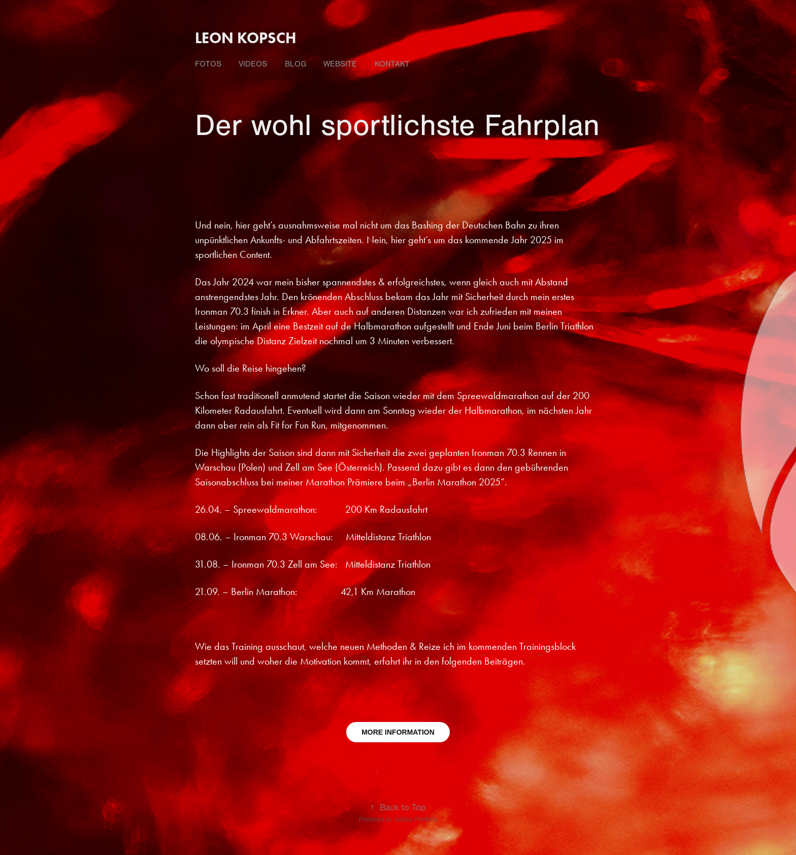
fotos (208, 64)
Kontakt (392, 64)
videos (253, 64)
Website (340, 64)
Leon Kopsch (245, 37)
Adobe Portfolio (416, 819)
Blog (295, 64)
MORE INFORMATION (398, 732)
